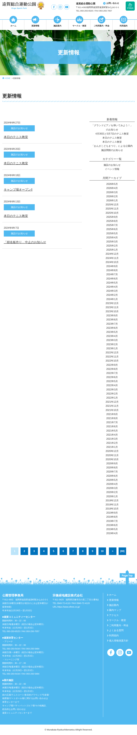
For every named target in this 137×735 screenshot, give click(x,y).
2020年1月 (112, 496)
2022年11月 (112, 356)
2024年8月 (112, 270)
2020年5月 (112, 480)
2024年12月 (112, 254)
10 (102, 551)
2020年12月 (112, 451)
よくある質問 (116, 630)
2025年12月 (112, 204)
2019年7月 (112, 521)
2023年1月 (112, 348)
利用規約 (114, 635)
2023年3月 (112, 340)
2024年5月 (112, 282)
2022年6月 (112, 377)
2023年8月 (112, 319)
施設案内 (114, 605)
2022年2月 (112, 393)
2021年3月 (112, 439)
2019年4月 (112, 533)
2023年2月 (112, 344)
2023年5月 (112, 332)
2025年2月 (112, 245)
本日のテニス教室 (16, 137)
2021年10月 (112, 410)
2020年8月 (112, 467)
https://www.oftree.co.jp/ (68, 607)
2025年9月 (112, 217)
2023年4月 (112, 336)
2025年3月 (112, 241)
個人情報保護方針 (118, 640)
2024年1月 (112, 299)
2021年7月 (112, 422)
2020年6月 (112, 476)
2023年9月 (112, 315)
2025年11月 (112, 208)
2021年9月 (112, 414)
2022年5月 (112, 381)
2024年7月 (112, 274)
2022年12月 (112, 352)
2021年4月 (112, 434)
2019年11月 (112, 504)
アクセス (114, 615)
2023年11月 (112, 307)
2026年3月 (112, 192)
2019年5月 (112, 529)
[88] (122, 551)
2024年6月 (112, 278)
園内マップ (115, 610)
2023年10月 (112, 311)
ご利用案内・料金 (118, 625)
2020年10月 (112, 459)
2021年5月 (112, 430)
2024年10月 (112, 262)
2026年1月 (112, 200)
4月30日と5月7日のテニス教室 (112, 133)
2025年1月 (112, 249)
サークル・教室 (117, 620)
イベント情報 (112, 169)
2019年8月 (112, 517)
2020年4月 (112, 484)
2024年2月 (112, 295)
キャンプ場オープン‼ (18, 189)
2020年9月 (112, 463)
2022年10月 (112, 360)
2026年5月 (112, 184)
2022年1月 (112, 397)
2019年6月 (112, 525)
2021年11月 (112, 406)
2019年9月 (112, 512)
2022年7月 (112, 373)
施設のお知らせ (112, 165)
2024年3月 (112, 291)
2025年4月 (112, 237)
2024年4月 (112, 287)
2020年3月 (112, 488)
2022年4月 (112, 385)
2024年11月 (112, 258)
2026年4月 (112, 188)
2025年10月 (112, 213)
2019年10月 (112, 508)
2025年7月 (112, 225)
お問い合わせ (112, 3)
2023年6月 (112, 328)
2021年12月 (112, 402)
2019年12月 (112, 500)
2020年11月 (112, 455)
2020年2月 (112, 492)
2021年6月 (112, 426)
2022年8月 (112, 369)
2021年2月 (112, 443)
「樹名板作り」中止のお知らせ (25, 242)
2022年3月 (112, 389)
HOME (7, 78)
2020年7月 (112, 471)
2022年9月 (112, 365)
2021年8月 (112, 418)
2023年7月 (112, 324)
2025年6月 (112, 229)
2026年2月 (112, 196)
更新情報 (16, 78)
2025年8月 (112, 221)
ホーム (112, 595)
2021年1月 (112, 447)
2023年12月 (112, 303)
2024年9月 (112, 266)
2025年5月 (112, 233)
